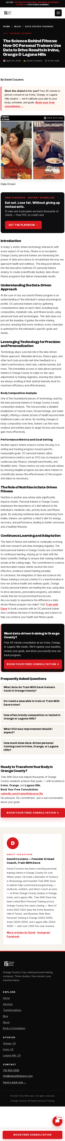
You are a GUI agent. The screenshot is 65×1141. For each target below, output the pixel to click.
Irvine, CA (8, 1049)
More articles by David (21, 932)
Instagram (43, 932)
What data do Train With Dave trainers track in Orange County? (29, 689)
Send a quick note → (14, 1082)
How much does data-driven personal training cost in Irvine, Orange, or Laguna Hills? (31, 746)
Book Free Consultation (32, 1135)
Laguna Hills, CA (12, 1055)
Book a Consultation (14, 1028)
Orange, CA (9, 1043)
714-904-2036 (11, 1070)
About (6, 1022)
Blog (17, 26)
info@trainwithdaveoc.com (18, 1075)
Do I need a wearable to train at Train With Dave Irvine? (32, 703)
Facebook (13, 936)
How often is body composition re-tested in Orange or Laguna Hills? (32, 717)
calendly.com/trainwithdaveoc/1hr (22, 793)
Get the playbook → (23, 224)
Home (6, 26)
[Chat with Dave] (57, 1121)
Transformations (12, 1010)
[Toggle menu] (58, 12)
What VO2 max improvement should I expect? (28, 731)
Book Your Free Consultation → (33, 664)
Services (8, 1004)
